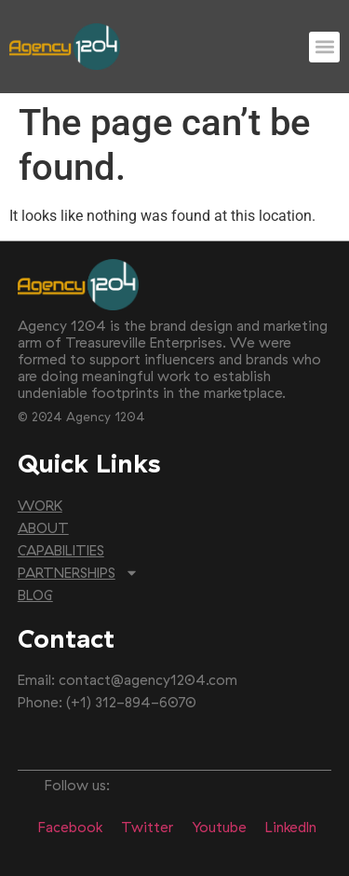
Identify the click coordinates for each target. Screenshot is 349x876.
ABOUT (43, 528)
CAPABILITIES (61, 550)
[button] (324, 47)
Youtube (219, 827)
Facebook (70, 827)
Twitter (147, 827)
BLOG (35, 595)
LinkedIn (290, 827)
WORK (40, 505)
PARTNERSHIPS (78, 573)
